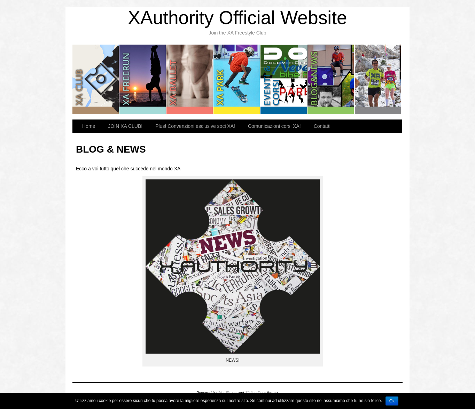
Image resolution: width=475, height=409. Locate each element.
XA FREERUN (142, 79)
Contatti (322, 126)
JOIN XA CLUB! (125, 126)
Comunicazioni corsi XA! (274, 126)
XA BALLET (189, 79)
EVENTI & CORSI (283, 79)
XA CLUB (95, 79)
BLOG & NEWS (331, 79)
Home (88, 126)
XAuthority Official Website (237, 17)
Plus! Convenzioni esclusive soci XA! (195, 126)
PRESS (378, 79)
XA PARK (236, 79)
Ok (392, 401)
